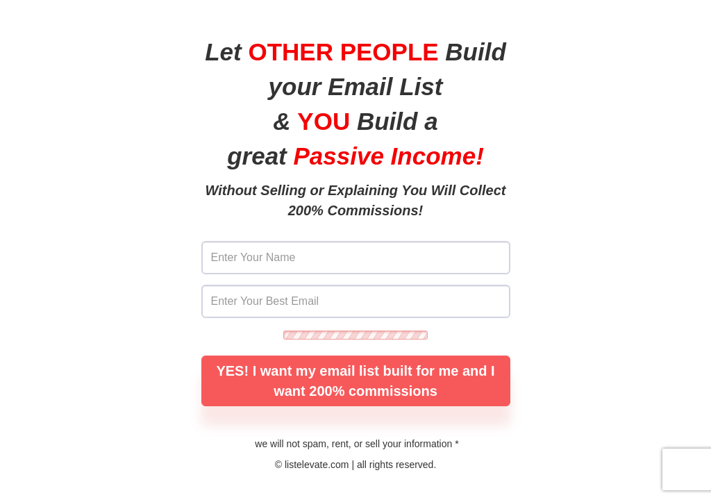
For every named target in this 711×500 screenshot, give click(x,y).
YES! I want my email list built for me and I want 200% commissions (355, 381)
